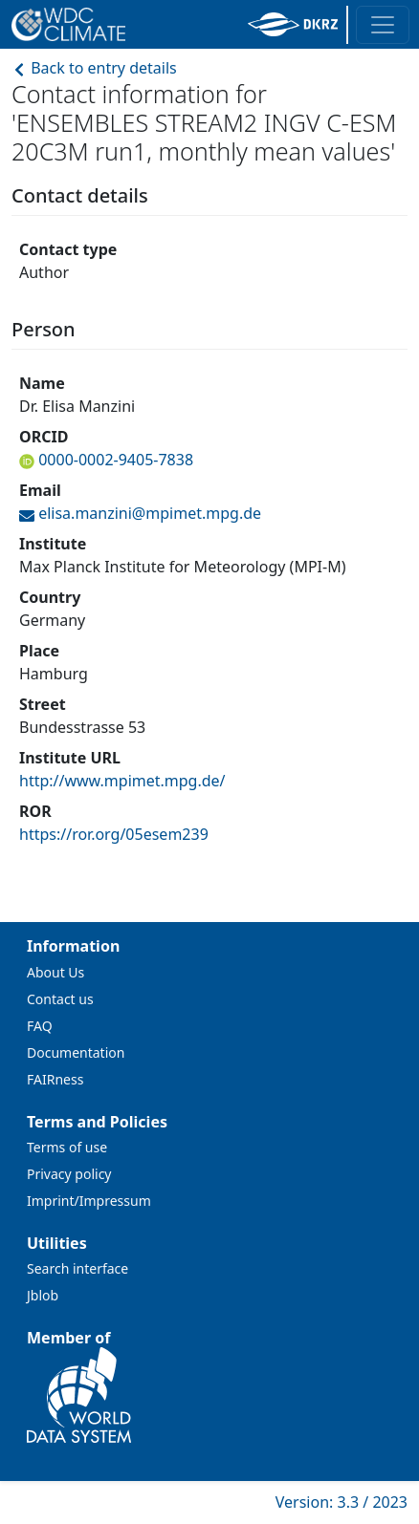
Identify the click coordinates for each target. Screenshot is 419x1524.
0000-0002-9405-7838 (113, 459)
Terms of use (67, 1147)
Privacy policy (69, 1174)
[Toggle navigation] (382, 25)
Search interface (77, 1268)
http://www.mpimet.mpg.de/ (122, 780)
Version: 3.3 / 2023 (342, 1502)
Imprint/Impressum (89, 1200)
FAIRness (55, 1079)
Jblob (42, 1295)
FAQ (40, 1026)
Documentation (75, 1052)
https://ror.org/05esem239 (114, 834)
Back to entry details (94, 67)
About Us (55, 972)
